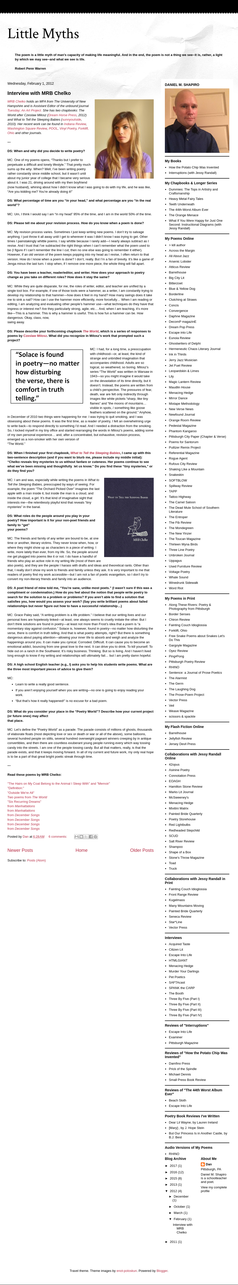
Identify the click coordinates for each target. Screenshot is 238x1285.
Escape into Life (180, 332)
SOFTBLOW (178, 480)
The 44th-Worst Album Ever (188, 210)
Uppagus (175, 560)
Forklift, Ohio (178, 630)
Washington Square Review (27, 128)
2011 (174, 1242)
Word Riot (176, 588)
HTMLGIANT (178, 960)
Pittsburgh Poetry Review (187, 662)
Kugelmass (177, 900)
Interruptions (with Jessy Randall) (192, 173)
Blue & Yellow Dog (182, 289)
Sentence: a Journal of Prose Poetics (195, 672)
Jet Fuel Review (180, 365)
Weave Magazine (181, 711)
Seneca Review (180, 916)
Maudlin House (179, 387)
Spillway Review (180, 486)
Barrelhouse (177, 272)
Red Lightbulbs (179, 825)
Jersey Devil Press (182, 744)
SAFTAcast (177, 982)
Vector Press (178, 700)
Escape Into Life (180, 955)
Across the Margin (182, 250)
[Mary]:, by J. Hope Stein (186, 1128)
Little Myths (43, 33)
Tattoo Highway (180, 497)
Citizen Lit (176, 949)
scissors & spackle (182, 716)
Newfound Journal (182, 414)
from (21, 806)
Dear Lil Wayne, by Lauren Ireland (193, 1122)
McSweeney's (179, 797)
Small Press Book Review (187, 1080)
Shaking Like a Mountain (186, 469)
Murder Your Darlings (184, 971)
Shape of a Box (180, 852)
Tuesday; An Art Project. (24, 110)
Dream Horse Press (62, 115)
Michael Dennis (180, 1074)
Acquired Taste (179, 944)
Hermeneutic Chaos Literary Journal (194, 349)
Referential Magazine (184, 453)
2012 (174, 1191)
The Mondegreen (181, 528)
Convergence (178, 311)
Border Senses (179, 614)
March (179, 1213)
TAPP (173, 491)
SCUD (173, 836)
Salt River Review (181, 841)
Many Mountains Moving (186, 906)
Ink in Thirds (177, 354)
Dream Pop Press (181, 327)
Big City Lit (176, 278)
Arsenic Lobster (180, 261)
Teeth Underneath (181, 204)
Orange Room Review (185, 420)
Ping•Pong (176, 656)
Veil (171, 705)
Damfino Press (179, 1063)
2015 (174, 1178)
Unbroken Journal (181, 555)
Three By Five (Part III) (185, 1010)
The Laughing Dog (182, 689)
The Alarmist (178, 678)
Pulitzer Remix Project (185, 447)
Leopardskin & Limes (184, 371)
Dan (209, 1164)
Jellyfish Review (180, 738)
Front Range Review (183, 894)
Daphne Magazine (182, 316)
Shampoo (176, 847)
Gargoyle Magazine (183, 645)
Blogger (161, 1271)
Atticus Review (179, 267)
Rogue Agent (178, 458)
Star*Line (175, 922)
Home (82, 850)
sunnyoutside (71, 119)
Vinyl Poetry (68, 128)
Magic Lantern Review (185, 382)
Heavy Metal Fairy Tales (186, 199)
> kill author (177, 245)
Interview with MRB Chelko (39, 93)
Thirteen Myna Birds (183, 544)
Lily (171, 376)
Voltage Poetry (179, 572)
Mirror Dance (178, 398)
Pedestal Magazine (182, 426)
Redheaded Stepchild (184, 830)
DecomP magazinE (182, 321)
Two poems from (27, 797)
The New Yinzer (180, 533)
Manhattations (24, 810)
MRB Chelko (16, 101)
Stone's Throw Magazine (186, 857)
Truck (173, 868)
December (181, 1196)
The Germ (176, 683)
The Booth (176, 993)
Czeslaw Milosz (35, 336)
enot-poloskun (127, 1271)
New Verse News (181, 409)
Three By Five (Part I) (184, 999)
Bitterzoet (175, 283)
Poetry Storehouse (182, 819)
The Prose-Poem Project (186, 694)
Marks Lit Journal (181, 792)
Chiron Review (179, 619)
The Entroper (178, 517)
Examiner (175, 1037)
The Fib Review (180, 522)
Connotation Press (182, 775)
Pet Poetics (177, 977)
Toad (172, 863)
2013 (174, 1184)
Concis (174, 305)
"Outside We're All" (20, 793)
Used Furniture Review (185, 566)
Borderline (176, 294)
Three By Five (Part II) (185, 1004)
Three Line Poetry (181, 550)
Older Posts (142, 850)
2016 (174, 1172)
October (180, 1206)
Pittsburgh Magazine (183, 1043)
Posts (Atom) (36, 860)
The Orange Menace (183, 215)
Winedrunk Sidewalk (183, 583)
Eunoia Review (179, 338)
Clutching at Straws (183, 299)
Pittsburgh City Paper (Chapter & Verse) (197, 436)
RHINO (174, 667)
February (181, 1219)
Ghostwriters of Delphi (185, 343)
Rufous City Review (183, 464)
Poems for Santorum (183, 442)
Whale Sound (178, 577)
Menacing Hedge (181, 393)
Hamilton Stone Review (185, 786)
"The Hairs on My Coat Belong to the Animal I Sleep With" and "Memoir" (58, 783)
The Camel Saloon (182, 502)
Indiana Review (75, 124)
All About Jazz (179, 256)
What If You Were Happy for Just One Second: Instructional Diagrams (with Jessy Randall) (196, 224)
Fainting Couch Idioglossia (188, 625)
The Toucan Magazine (185, 539)
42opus (174, 764)
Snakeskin (176, 475)
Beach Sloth (177, 1100)
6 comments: (58, 836)
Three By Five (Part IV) (185, 1015)
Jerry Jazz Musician (183, 360)
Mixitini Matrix (178, 808)
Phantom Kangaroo (183, 431)
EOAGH (174, 781)
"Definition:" (15, 788)
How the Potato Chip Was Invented (194, 167)
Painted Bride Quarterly (185, 814)
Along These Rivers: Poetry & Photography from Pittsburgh (190, 607)
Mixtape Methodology (184, 403)
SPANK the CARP (182, 988)
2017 (174, 1166)
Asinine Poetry (179, 770)
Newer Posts (20, 850)
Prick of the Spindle (183, 1069)
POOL (53, 128)
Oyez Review (178, 651)
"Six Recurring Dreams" (24, 801)
